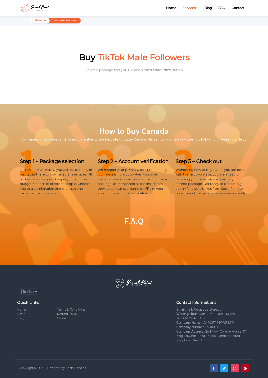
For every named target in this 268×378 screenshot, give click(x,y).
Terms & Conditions (71, 309)
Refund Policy (67, 314)
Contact (238, 8)
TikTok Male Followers (63, 20)
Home (171, 8)
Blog (208, 8)
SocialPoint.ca (76, 368)
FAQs (21, 314)
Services (189, 8)
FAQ (221, 8)
